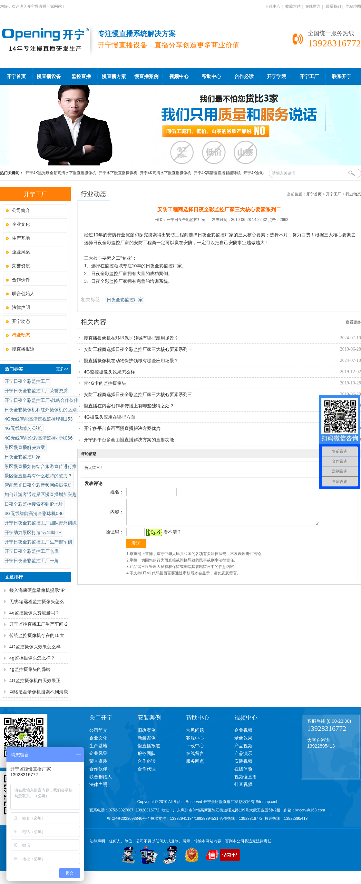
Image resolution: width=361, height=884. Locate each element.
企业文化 (21, 224)
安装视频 (243, 761)
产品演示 (243, 753)
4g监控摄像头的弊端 (30, 669)
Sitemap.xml (266, 802)
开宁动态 (21, 321)
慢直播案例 (146, 76)
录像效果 (243, 737)
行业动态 (353, 194)
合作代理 (147, 768)
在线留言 (313, 6)
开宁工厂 (309, 76)
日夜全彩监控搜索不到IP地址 (34, 504)
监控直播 (81, 76)
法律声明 (21, 307)
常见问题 (195, 730)
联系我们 (333, 6)
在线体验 (243, 768)
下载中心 (272, 6)
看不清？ (171, 536)
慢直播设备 (49, 76)
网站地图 (353, 6)
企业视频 (243, 730)
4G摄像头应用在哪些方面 (109, 417)
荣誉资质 (21, 265)
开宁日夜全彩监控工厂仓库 (32, 551)
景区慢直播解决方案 (25, 447)
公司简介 (21, 210)
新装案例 (147, 737)
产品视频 (243, 745)
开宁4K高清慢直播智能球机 (217, 173)
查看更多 (353, 322)
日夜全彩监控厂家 (23, 456)
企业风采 (21, 251)
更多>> (62, 369)
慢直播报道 (23, 349)
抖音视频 (243, 784)
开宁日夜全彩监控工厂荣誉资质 (36, 390)
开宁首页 (16, 76)
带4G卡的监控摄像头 (105, 383)
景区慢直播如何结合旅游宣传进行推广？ (45, 466)
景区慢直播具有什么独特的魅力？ (38, 475)
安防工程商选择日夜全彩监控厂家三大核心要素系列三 (138, 394)
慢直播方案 (114, 76)
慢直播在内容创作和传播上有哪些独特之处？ (129, 405)
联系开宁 (341, 76)
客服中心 (195, 737)
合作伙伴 (21, 279)
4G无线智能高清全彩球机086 (34, 513)
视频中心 (179, 76)
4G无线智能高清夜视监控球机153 (39, 419)
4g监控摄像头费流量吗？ (34, 612)
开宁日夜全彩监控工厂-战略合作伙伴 (41, 400)
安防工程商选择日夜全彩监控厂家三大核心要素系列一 (138, 349)
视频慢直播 (245, 776)
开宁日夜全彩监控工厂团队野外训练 (41, 522)
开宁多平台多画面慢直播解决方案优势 (122, 428)
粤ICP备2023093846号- (127, 818)
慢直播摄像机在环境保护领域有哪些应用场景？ (131, 338)
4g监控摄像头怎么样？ (32, 658)
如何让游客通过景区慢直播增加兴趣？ (43, 494)
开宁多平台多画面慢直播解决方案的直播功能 (129, 439)
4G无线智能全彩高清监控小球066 (39, 438)
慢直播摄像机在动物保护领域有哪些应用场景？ (131, 360)
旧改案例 (147, 730)
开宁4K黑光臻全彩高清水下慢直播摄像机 (60, 173)
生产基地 (21, 238)
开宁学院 (276, 76)
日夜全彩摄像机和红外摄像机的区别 (41, 409)
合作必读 (244, 76)
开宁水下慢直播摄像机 (118, 173)
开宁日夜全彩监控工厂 (27, 381)
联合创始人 (23, 293)
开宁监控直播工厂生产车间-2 (38, 624)
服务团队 (147, 753)
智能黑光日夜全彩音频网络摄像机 (38, 485)
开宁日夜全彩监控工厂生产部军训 (38, 541)
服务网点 (195, 761)
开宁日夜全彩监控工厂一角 (32, 560)
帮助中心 (211, 76)
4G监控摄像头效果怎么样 (35, 646)
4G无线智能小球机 (23, 428)
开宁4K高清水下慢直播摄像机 (165, 173)
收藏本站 (293, 6)
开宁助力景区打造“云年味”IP (33, 532)
